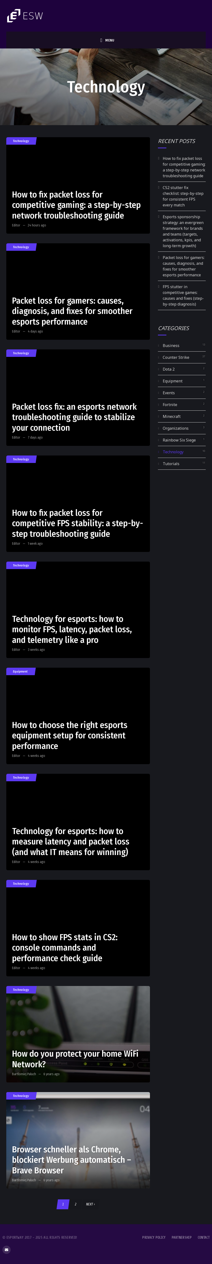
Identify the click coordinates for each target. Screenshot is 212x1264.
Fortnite (170, 404)
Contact (204, 1238)
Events (169, 392)
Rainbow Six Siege (179, 440)
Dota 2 (169, 369)
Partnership (182, 1238)
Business (171, 345)
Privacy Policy (153, 1238)
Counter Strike (176, 357)
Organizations (176, 428)
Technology (21, 141)
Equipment (20, 671)
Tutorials (171, 463)
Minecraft (172, 416)
